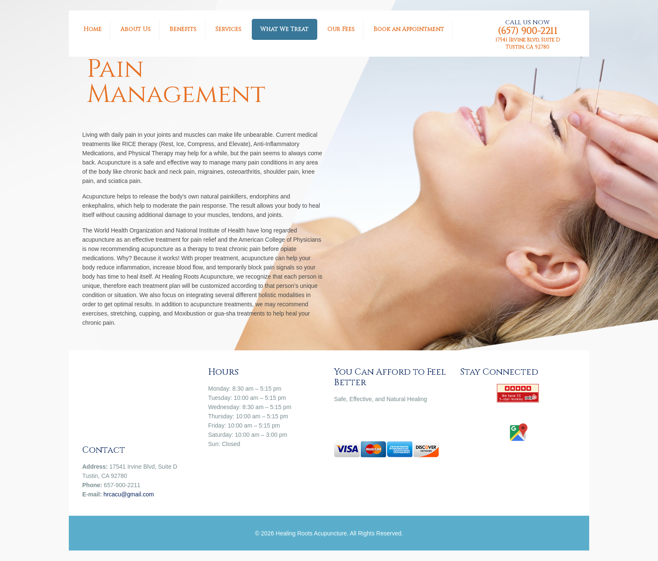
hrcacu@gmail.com (129, 494)
